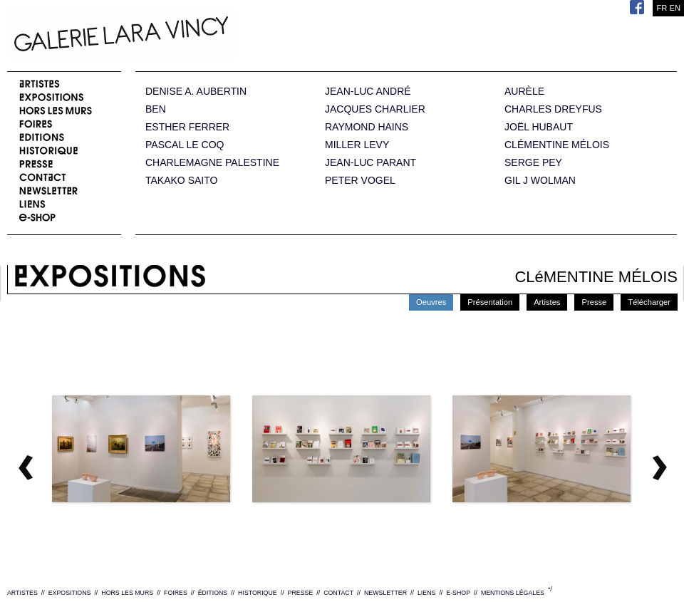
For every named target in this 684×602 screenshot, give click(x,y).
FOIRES (175, 592)
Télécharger (649, 302)
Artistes (547, 302)
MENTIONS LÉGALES (512, 592)
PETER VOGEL (360, 180)
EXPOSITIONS (69, 592)
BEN (155, 109)
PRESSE (301, 592)
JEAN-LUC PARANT (370, 162)
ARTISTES (22, 592)
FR (661, 8)
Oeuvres (431, 302)
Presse (593, 302)
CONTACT (338, 592)
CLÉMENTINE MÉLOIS (556, 145)
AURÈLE (524, 91)
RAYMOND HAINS (366, 127)
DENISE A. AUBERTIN (196, 91)
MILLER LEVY (357, 145)
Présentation (489, 302)
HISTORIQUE (257, 592)
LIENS (426, 592)
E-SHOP (458, 592)
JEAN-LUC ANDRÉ (368, 91)
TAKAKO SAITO (181, 180)
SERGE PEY (533, 162)
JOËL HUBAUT (538, 127)
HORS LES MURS (127, 592)
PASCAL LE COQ (184, 145)
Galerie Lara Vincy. (192, 35)
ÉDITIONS (213, 592)
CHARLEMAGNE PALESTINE (212, 162)
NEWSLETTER (385, 592)
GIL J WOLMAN (540, 180)
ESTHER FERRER (187, 127)
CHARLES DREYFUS (553, 109)
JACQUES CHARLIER (375, 109)
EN (674, 8)
